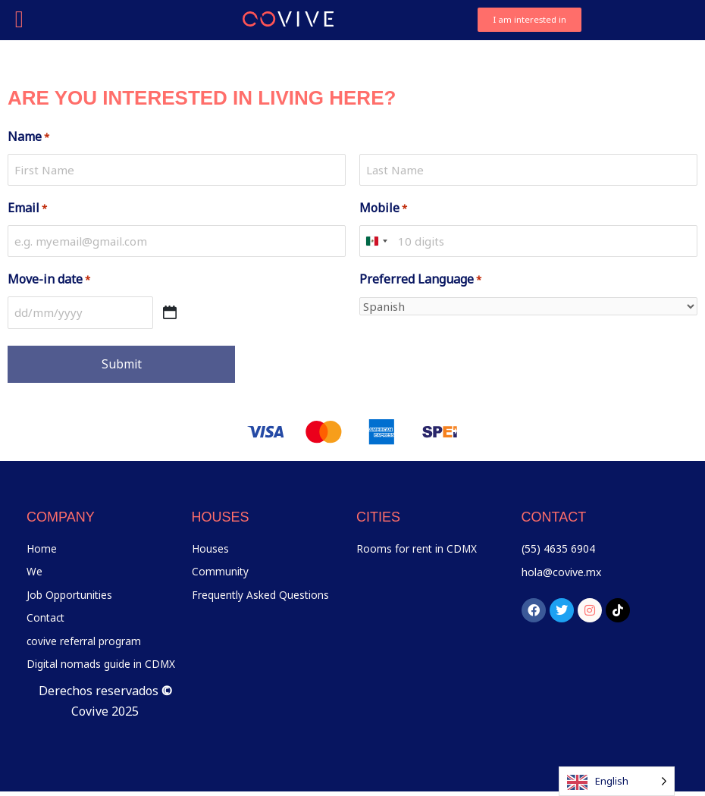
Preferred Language (420, 280)
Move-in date (49, 280)
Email (27, 208)
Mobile (383, 208)
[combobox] (376, 241)
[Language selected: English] (617, 781)
